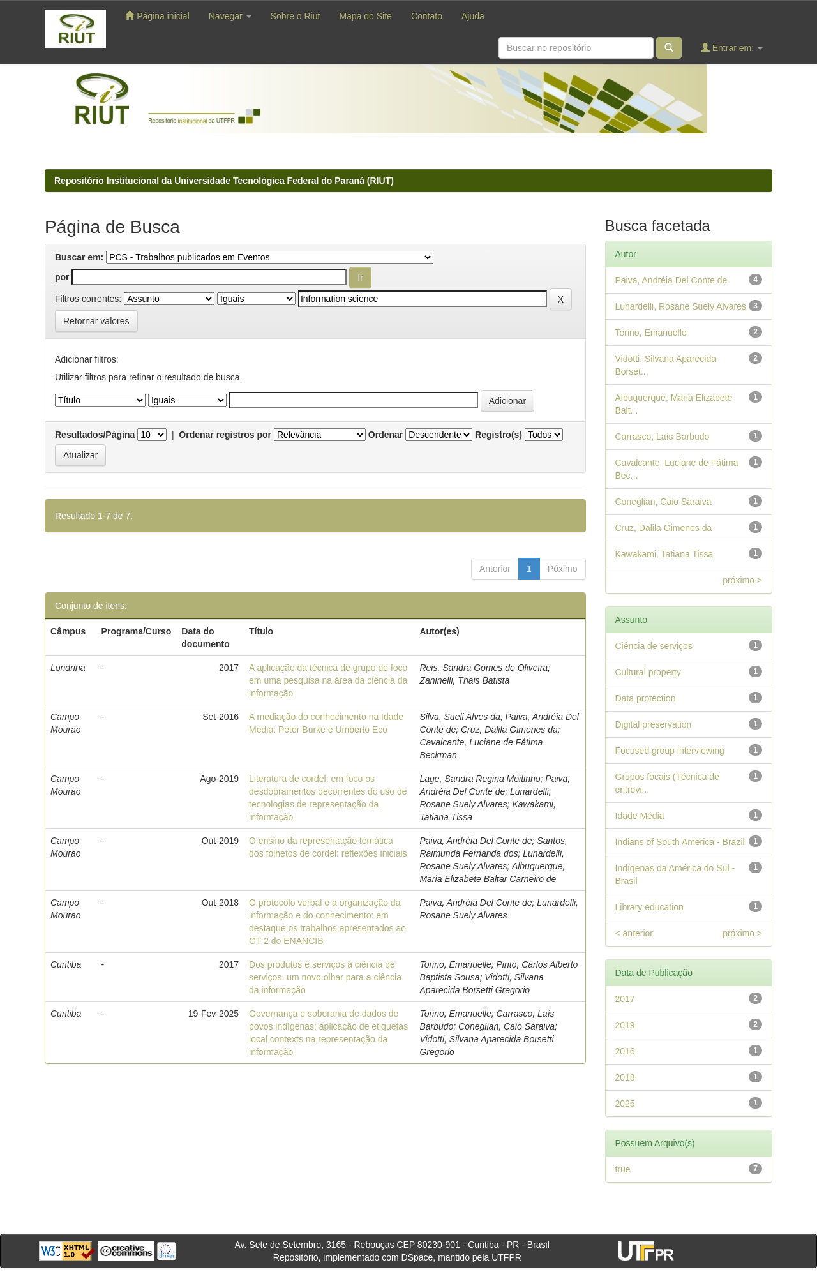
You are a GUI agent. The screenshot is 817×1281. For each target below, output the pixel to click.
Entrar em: (732, 47)
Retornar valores (96, 321)
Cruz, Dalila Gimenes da (663, 528)
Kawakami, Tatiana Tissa (664, 554)
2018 (625, 1077)
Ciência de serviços (654, 646)
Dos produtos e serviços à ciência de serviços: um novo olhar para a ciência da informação (325, 977)
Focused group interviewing (669, 750)
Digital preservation (653, 724)
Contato (426, 16)
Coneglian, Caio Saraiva (663, 502)
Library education (649, 907)
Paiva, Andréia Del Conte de (671, 280)
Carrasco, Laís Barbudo (662, 436)
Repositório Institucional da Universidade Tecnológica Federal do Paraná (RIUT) (224, 181)
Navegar (230, 16)
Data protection (645, 698)
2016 (625, 1051)
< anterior (634, 933)
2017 (625, 999)
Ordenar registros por (225, 435)
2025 (625, 1103)
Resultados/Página (95, 435)
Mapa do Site (365, 16)
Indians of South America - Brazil (680, 842)
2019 (625, 1025)
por (62, 277)
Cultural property (648, 672)
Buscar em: (79, 257)
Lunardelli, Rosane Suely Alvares (680, 306)
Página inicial (157, 15)
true (623, 1169)
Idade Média (639, 816)
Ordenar (385, 435)
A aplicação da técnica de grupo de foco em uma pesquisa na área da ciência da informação (328, 680)
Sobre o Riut (295, 16)
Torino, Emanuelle (651, 332)
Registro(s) (498, 435)
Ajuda (472, 16)
